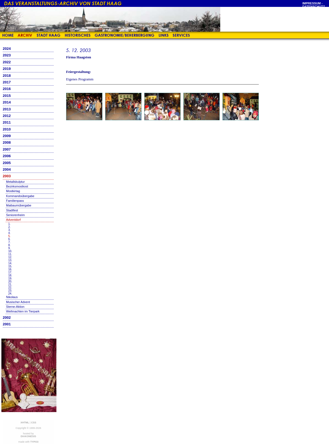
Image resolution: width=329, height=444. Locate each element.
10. (10, 251)
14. (10, 263)
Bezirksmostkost (17, 186)
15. (10, 266)
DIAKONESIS (28, 436)
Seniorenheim (15, 215)
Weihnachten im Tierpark (22, 311)
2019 (7, 69)
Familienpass (15, 200)
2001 (7, 324)
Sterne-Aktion (15, 306)
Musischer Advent (18, 302)
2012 (7, 116)
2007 (7, 149)
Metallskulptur (15, 181)
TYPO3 (34, 441)
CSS (33, 422)
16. (10, 269)
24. (10, 293)
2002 (7, 317)
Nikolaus (12, 297)
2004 (7, 169)
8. (9, 245)
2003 (7, 176)
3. (9, 229)
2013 (7, 109)
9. (9, 248)
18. (10, 275)
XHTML (25, 422)
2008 (7, 142)
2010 (7, 129)
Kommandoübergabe (20, 196)
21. (10, 284)
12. (10, 257)
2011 (7, 122)
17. (10, 272)
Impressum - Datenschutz (313, 5)
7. (9, 242)
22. (10, 287)
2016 (7, 89)
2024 (7, 49)
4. (9, 233)
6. (9, 239)
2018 (7, 75)
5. (9, 236)
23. (10, 290)
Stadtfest (12, 210)
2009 (7, 136)
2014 (7, 102)
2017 (7, 82)
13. (10, 260)
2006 (7, 156)
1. (9, 223)
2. (9, 226)
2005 (7, 163)
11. (10, 254)
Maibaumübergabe (18, 205)
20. (10, 281)
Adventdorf (13, 219)
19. (10, 278)
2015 (7, 96)
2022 (7, 62)
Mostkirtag (13, 191)
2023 (7, 55)
